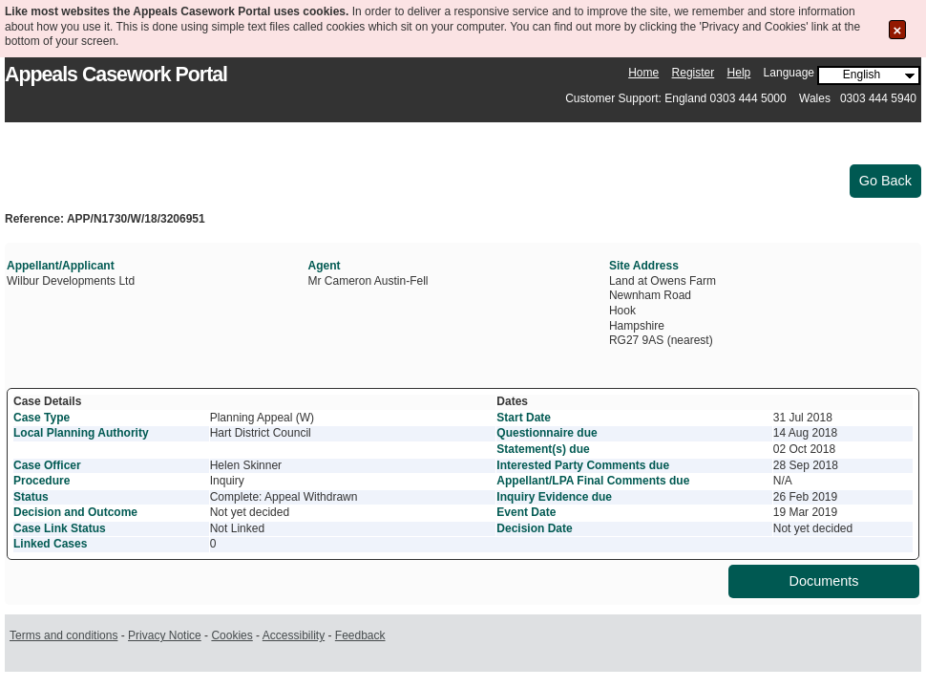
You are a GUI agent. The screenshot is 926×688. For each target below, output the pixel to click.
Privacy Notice (164, 635)
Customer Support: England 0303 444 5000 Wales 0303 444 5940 (740, 98)
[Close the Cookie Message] (898, 29)
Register (693, 72)
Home (643, 72)
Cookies (231, 635)
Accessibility (294, 635)
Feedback (360, 635)
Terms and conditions (63, 635)
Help (739, 72)
